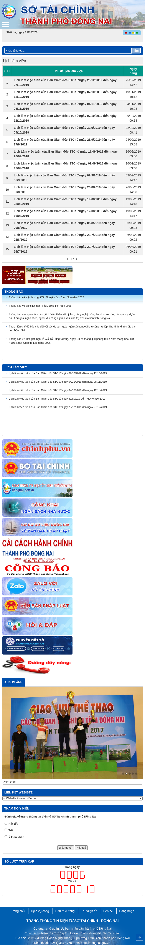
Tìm (136, 50)
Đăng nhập (126, 890)
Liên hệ (108, 890)
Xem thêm (9, 761)
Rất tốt (13, 803)
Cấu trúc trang (65, 890)
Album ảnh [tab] (13, 682)
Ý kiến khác (16, 816)
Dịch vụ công (40, 890)
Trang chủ (18, 890)
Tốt (10, 810)
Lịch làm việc (16, 367)
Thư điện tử (89, 890)
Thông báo (14, 291)
